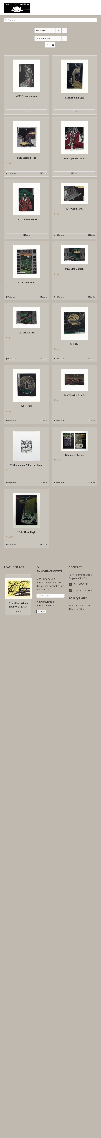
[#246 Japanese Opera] (74, 135)
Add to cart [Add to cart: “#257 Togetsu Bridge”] (60, 421)
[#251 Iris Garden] (26, 315)
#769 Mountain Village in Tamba (26, 465)
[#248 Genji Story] (74, 191)
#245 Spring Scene (26, 157)
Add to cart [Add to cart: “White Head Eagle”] (12, 544)
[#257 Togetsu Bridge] (74, 378)
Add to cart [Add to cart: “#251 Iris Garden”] (12, 359)
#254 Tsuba (26, 406)
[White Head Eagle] (26, 508)
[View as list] (52, 44)
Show (43, 38)
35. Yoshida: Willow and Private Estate (18, 605)
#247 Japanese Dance (26, 219)
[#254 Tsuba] (26, 383)
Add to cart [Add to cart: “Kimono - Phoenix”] (60, 482)
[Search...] (50, 20)
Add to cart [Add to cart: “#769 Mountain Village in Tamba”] (12, 482)
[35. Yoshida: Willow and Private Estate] (18, 586)
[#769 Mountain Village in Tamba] (26, 444)
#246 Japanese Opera (74, 158)
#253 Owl (74, 344)
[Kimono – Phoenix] (74, 439)
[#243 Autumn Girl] (74, 74)
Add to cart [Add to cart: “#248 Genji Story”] (60, 235)
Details (27, 111)
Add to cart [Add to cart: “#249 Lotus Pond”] (12, 297)
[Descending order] (64, 30)
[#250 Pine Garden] (74, 252)
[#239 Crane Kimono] (26, 74)
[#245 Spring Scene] (26, 135)
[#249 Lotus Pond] (26, 259)
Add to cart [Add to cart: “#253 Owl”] (60, 359)
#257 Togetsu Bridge (74, 395)
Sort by (41, 31)
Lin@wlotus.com (80, 590)
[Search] (6, 20)
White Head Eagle (26, 532)
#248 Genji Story (74, 208)
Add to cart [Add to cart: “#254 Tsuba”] (12, 421)
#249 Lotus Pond (26, 282)
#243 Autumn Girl (74, 97)
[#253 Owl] (74, 321)
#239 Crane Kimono (26, 96)
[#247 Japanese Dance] (26, 197)
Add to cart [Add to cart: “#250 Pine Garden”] (60, 297)
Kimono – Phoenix (74, 455)
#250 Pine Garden (74, 268)
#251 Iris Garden (26, 332)
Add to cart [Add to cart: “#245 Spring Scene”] (12, 173)
